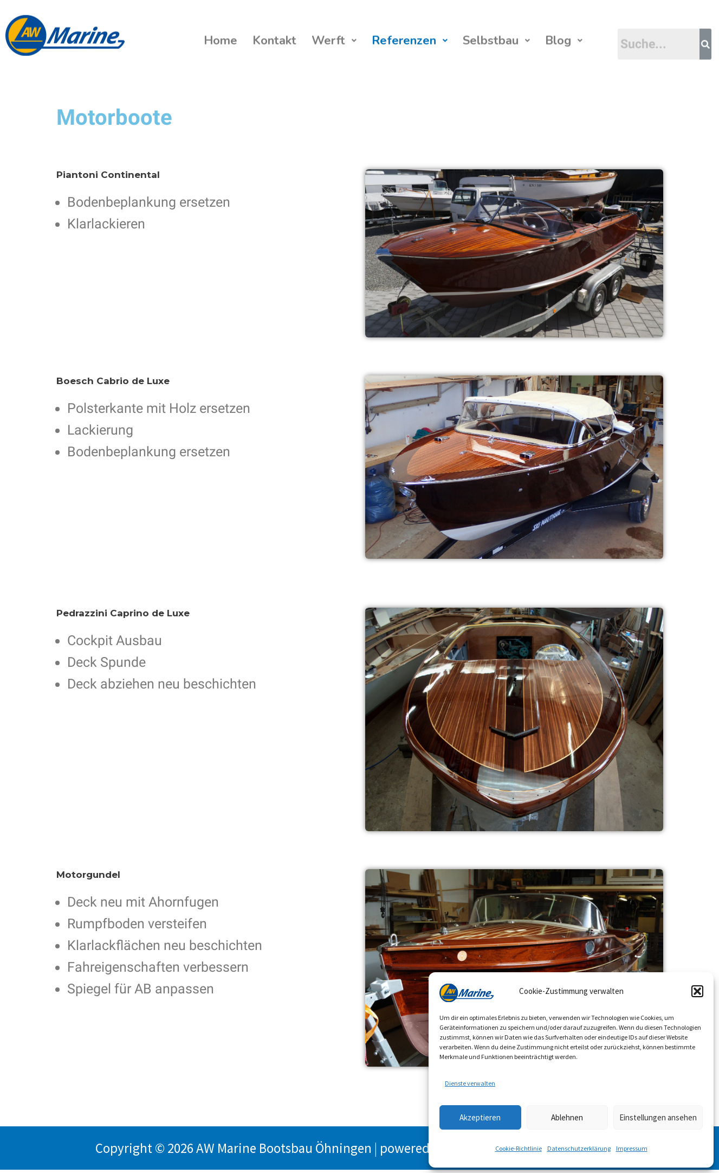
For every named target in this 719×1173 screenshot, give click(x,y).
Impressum (631, 1148)
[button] (697, 991)
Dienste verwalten (470, 1083)
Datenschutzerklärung (579, 1148)
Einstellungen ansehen (658, 1117)
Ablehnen (567, 1117)
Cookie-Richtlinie (518, 1148)
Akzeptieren (480, 1117)
